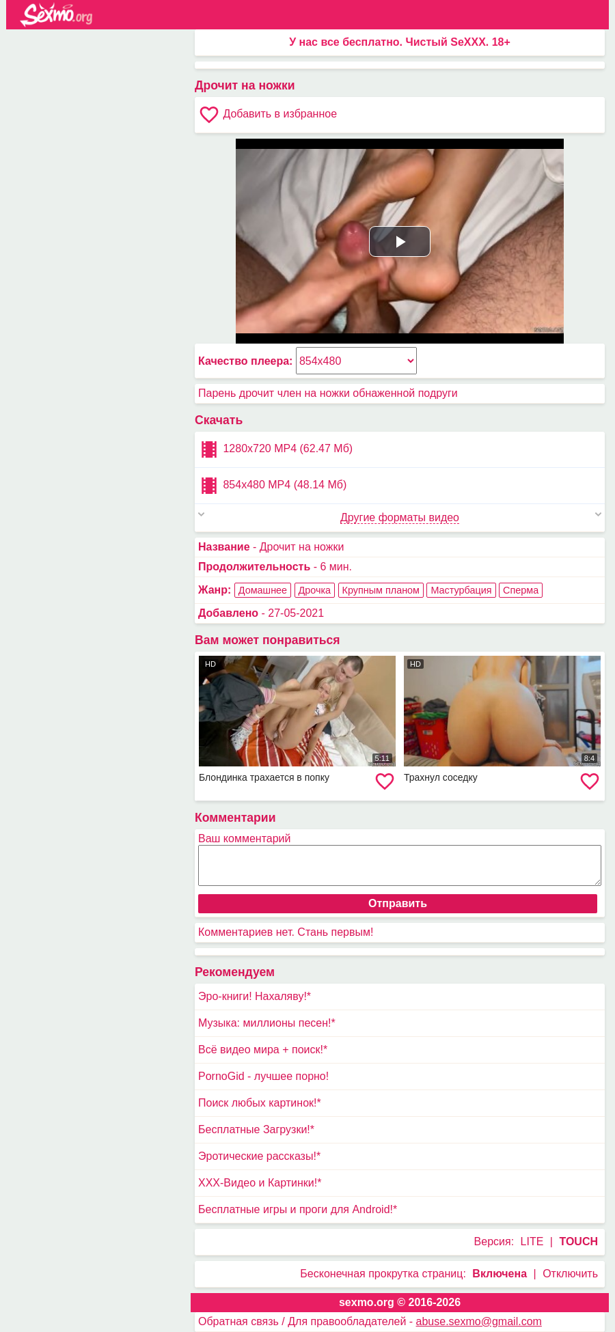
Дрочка (315, 590)
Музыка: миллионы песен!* (267, 1023)
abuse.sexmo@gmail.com (479, 1321)
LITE (532, 1241)
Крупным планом (381, 590)
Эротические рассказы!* (259, 1156)
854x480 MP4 (272, 486)
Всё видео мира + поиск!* (262, 1049)
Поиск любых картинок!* (259, 1103)
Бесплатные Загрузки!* (256, 1129)
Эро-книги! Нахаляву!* (254, 996)
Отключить (570, 1273)
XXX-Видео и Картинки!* (259, 1183)
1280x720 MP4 (275, 449)
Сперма (520, 590)
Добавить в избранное (267, 115)
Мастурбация (460, 590)
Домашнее (262, 590)
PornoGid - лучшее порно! (263, 1076)
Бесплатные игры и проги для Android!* (297, 1209)
